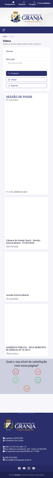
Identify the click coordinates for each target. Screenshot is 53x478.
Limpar (12, 80)
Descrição (10, 59)
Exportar (13, 86)
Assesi (17, 475)
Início (5, 36)
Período (9, 51)
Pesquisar (13, 73)
